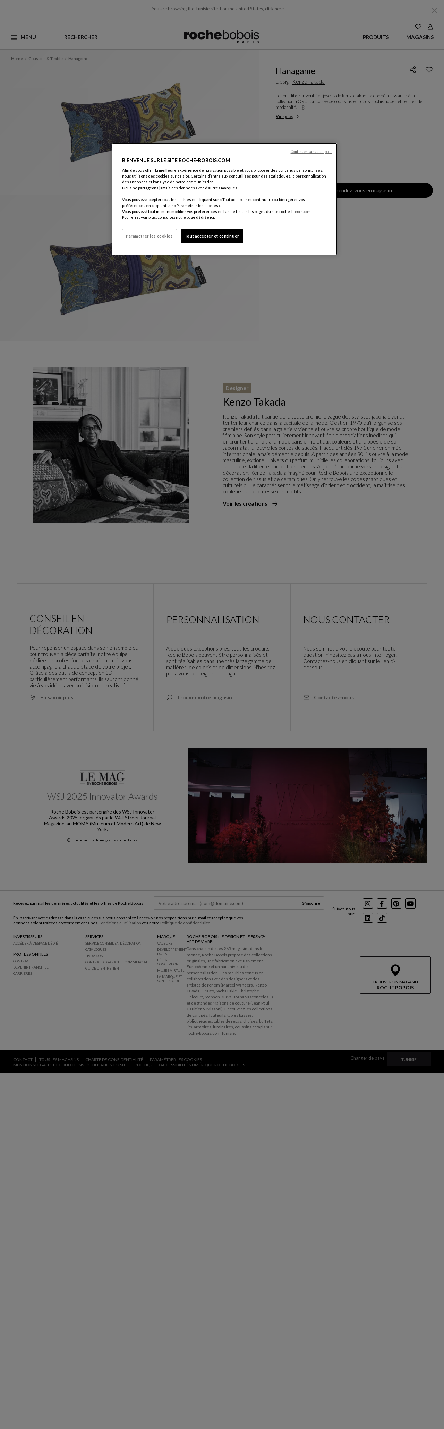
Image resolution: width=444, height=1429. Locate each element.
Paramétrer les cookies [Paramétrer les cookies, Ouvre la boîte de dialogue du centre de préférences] (149, 236)
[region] (224, 199)
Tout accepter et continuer (212, 236)
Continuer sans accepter (311, 151)
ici (212, 217)
